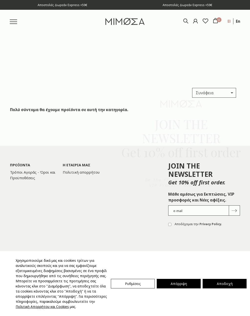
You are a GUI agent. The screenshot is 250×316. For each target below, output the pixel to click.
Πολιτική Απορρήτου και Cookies (42, 306)
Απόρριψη (179, 283)
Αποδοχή (225, 283)
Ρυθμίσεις (133, 283)
